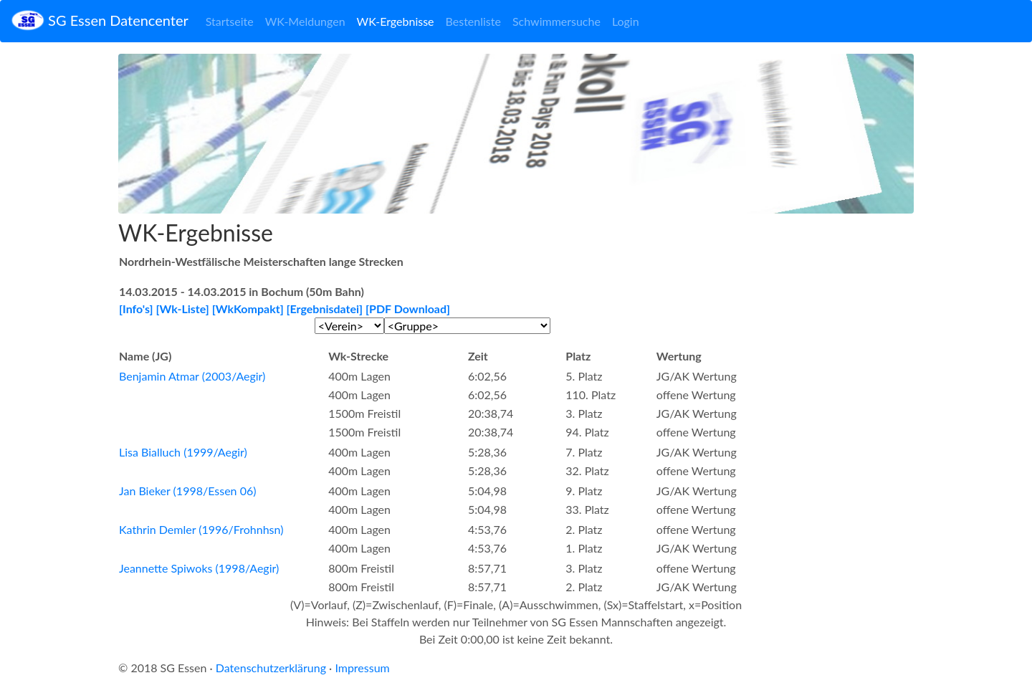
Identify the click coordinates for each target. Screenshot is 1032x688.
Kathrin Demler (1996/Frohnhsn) (201, 529)
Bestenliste (473, 21)
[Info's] (136, 308)
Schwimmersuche (556, 21)
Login (625, 21)
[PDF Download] (408, 308)
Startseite (230, 21)
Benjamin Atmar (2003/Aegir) (192, 376)
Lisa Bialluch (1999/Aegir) (183, 452)
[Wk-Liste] (182, 308)
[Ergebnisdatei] (325, 308)
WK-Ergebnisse (395, 21)
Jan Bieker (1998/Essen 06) (187, 490)
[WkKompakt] (248, 308)
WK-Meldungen (305, 21)
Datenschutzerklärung (271, 667)
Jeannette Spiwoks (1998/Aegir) (199, 568)
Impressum (362, 667)
